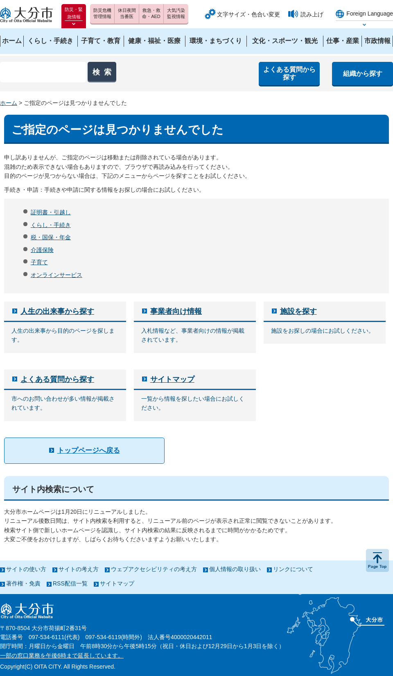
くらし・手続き (51, 225)
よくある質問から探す (57, 379)
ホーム (8, 103)
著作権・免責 (23, 583)
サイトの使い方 (26, 569)
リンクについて (293, 569)
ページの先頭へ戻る (377, 560)
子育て (39, 262)
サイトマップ (172, 379)
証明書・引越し (51, 212)
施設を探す (298, 311)
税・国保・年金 (51, 237)
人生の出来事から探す (57, 311)
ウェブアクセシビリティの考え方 (154, 569)
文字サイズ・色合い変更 (248, 14)
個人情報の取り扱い (235, 569)
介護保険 (42, 250)
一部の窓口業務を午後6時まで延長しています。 (62, 655)
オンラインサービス (56, 275)
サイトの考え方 (79, 569)
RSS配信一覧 (70, 583)
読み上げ (311, 14)
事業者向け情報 (176, 311)
